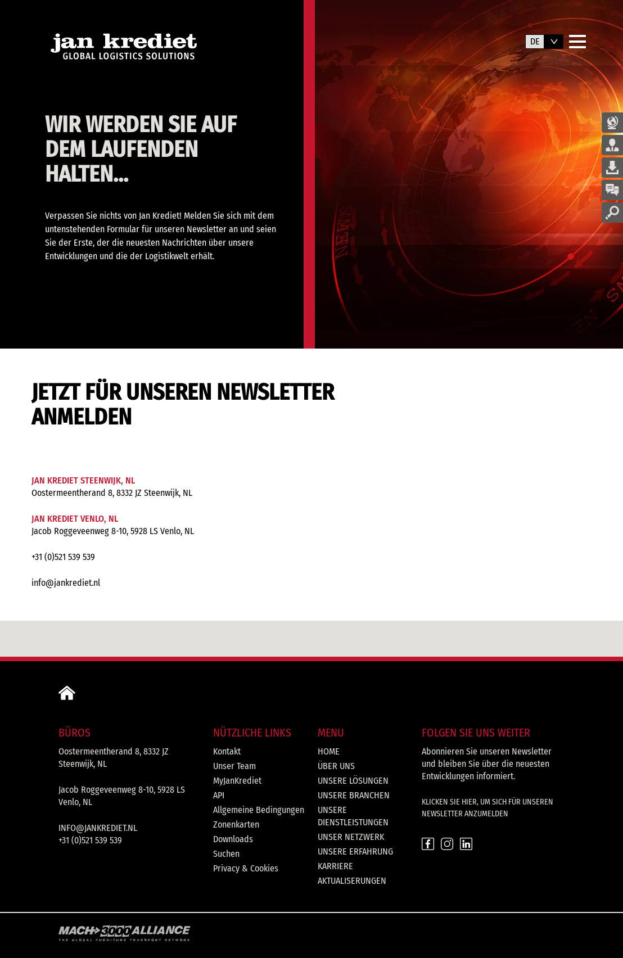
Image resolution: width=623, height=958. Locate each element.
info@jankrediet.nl (65, 582)
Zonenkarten (236, 824)
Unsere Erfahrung (355, 851)
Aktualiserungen (352, 880)
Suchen (226, 853)
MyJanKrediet (237, 780)
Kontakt (227, 751)
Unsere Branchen (354, 795)
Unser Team (234, 766)
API (218, 795)
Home (329, 751)
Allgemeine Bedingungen (258, 810)
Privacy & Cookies (245, 868)
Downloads (233, 839)
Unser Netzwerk (351, 837)
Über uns (336, 766)
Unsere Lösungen (353, 780)
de (535, 41)
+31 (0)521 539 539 (63, 557)
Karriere (335, 866)
